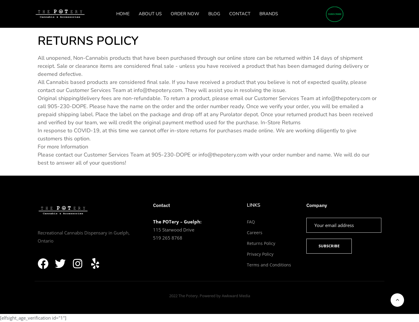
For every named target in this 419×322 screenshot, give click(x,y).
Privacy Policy (260, 254)
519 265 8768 (167, 238)
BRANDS (268, 14)
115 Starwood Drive (173, 230)
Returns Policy (261, 243)
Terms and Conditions (269, 265)
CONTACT (239, 14)
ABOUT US (150, 14)
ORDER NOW (185, 14)
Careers (254, 232)
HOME (123, 14)
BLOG (214, 14)
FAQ (251, 222)
